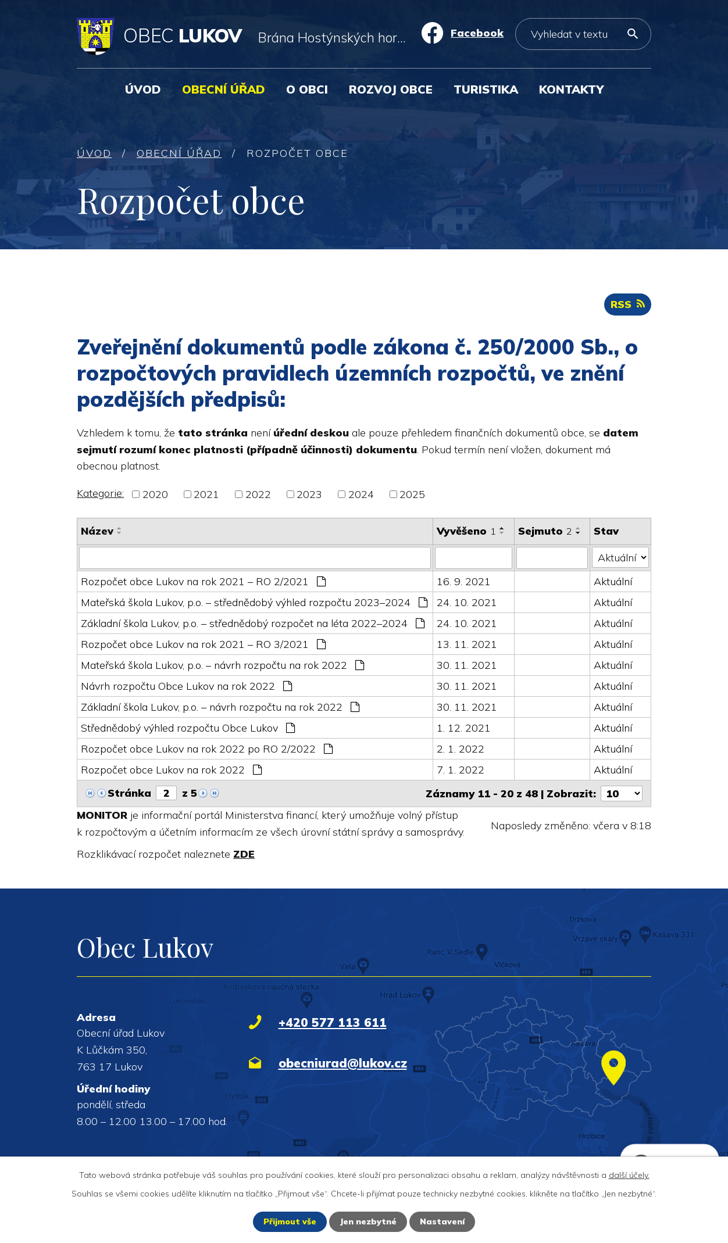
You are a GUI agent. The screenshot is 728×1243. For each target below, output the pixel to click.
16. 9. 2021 (464, 581)
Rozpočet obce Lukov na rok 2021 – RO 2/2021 (203, 581)
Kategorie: (100, 493)
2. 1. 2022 (460, 748)
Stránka (129, 793)
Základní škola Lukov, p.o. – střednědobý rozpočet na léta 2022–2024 (252, 623)
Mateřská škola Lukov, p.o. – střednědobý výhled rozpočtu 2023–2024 (254, 602)
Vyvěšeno (466, 531)
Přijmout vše (289, 1221)
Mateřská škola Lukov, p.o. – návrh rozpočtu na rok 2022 (222, 665)
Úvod (143, 89)
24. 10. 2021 (467, 602)
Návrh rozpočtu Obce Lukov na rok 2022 (186, 686)
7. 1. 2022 (460, 769)
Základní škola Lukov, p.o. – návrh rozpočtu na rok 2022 (220, 707)
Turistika (486, 89)
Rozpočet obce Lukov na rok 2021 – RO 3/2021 (203, 644)
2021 (206, 494)
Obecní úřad (223, 89)
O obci (307, 89)
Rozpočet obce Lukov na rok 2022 (171, 769)
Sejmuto (545, 531)
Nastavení (442, 1221)
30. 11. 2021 (467, 665)
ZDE (244, 854)
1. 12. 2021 (464, 728)
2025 (412, 494)
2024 (361, 494)
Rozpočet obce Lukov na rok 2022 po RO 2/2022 (207, 748)
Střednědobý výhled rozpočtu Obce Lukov (188, 728)
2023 (309, 494)
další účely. (629, 1175)
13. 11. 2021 (467, 644)
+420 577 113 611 (333, 1022)
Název (97, 531)
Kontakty (571, 89)
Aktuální (613, 581)
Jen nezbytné (368, 1221)
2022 (258, 494)
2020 (155, 494)
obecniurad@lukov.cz (343, 1062)
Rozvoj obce (391, 89)
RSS (628, 304)
